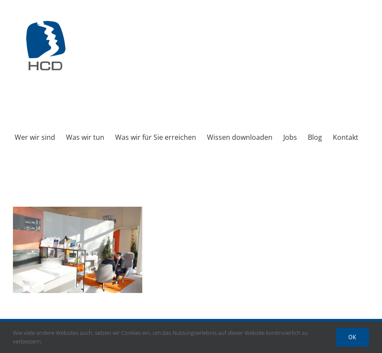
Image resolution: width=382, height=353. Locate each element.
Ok (352, 337)
